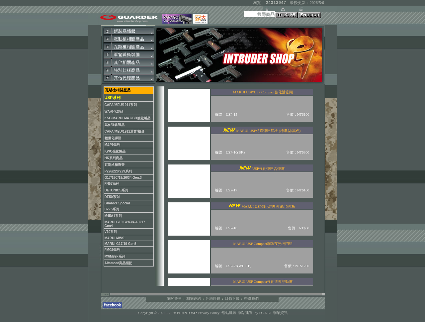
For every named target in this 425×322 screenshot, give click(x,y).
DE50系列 (112, 197)
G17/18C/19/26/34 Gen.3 (123, 177)
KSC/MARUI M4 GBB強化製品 (127, 118)
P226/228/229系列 (118, 171)
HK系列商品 (114, 158)
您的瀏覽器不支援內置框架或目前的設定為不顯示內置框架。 (238, 186)
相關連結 (193, 298)
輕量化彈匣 (113, 138)
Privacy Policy (209, 313)
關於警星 (174, 298)
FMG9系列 (113, 250)
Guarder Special (117, 203)
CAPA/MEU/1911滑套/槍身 (124, 131)
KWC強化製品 (115, 151)
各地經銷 (213, 298)
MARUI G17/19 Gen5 (120, 244)
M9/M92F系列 (115, 256)
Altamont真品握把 (118, 263)
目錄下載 (232, 298)
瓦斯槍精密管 (115, 164)
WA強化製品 (114, 111)
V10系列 (111, 232)
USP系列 (113, 97)
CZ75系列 (112, 209)
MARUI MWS (115, 238)
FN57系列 (112, 183)
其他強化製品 (115, 125)
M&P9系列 (113, 145)
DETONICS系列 (116, 190)
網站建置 (229, 313)
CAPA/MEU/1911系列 (121, 105)
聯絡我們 (251, 298)
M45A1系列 (113, 216)
